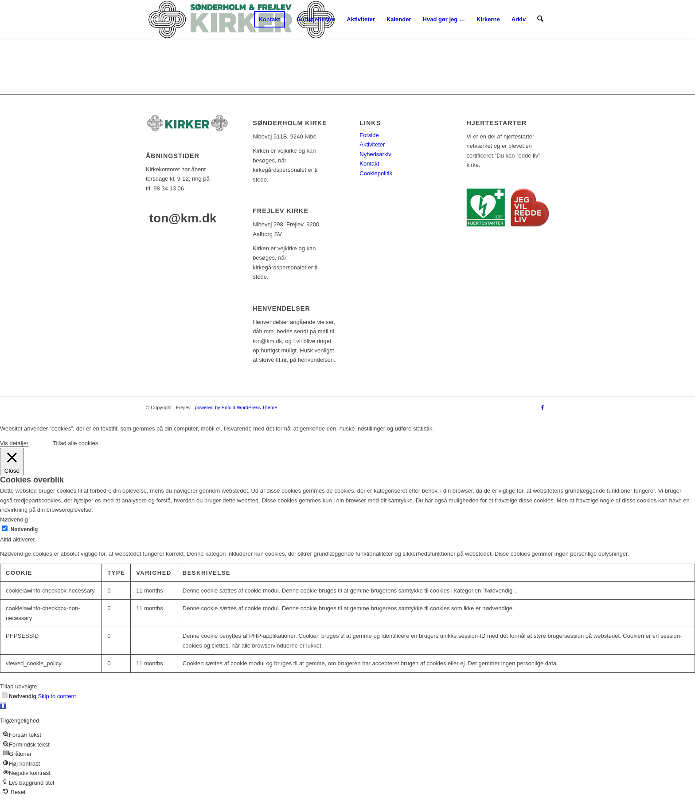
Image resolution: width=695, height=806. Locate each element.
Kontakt (369, 163)
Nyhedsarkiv (375, 154)
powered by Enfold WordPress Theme (236, 407)
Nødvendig (24, 529)
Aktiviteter (372, 144)
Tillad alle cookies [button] (75, 443)
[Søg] (540, 19)
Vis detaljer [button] (14, 443)
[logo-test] (241, 19)
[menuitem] (269, 19)
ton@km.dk (183, 218)
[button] (3, 706)
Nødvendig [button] (14, 519)
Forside (369, 135)
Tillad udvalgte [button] (18, 686)
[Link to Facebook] (542, 407)
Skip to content (57, 696)
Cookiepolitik (375, 173)
